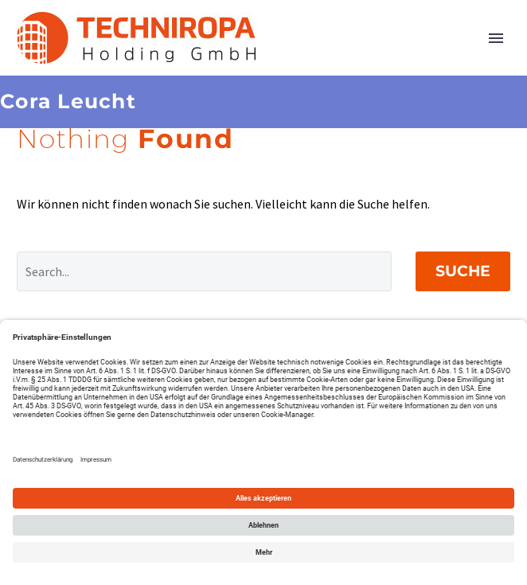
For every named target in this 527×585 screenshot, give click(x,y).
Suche (462, 271)
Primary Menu (496, 38)
